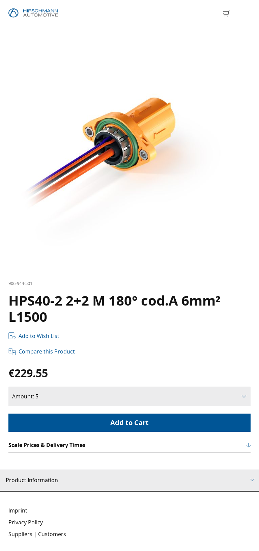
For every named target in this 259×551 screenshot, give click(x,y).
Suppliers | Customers (37, 534)
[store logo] (33, 13)
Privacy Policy (25, 522)
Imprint (17, 510)
